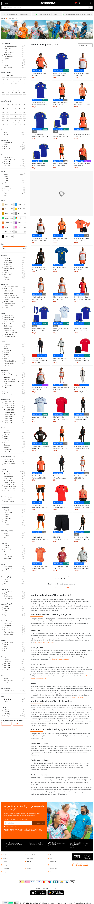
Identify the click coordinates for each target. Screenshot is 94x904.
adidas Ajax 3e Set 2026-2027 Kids (61, 330)
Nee (67, 587)
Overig (6, 392)
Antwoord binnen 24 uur (36, 844)
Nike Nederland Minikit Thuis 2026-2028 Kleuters (61, 165)
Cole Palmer (7, 328)
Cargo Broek (8, 592)
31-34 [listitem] (24, 109)
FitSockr (6, 186)
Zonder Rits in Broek (10, 486)
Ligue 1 (6, 387)
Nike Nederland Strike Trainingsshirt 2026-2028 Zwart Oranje (40, 269)
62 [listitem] (3, 84)
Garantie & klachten (32, 854)
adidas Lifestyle (8, 291)
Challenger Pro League (11, 375)
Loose (6, 533)
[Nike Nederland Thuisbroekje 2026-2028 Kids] (40, 523)
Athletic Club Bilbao (10, 361)
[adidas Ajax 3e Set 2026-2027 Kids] (61, 316)
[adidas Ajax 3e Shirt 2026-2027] (40, 406)
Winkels (29, 868)
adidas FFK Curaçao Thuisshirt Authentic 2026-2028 (40, 104)
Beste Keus (7, 699)
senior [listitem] (7, 75)
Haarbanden (8, 54)
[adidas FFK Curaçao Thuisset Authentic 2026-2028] (82, 315)
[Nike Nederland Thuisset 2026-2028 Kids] (61, 91)
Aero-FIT (6, 510)
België (6, 436)
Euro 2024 (7, 299)
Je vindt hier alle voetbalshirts (44, 642)
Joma (5, 195)
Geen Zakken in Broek (11, 491)
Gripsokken (7, 625)
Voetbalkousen (8, 634)
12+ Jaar (7, 165)
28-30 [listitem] (3, 109)
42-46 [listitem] (3, 125)
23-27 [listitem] (8, 105)
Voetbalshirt (7, 558)
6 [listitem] (3, 80)
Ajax (5, 346)
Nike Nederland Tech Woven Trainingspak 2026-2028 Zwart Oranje (61, 477)
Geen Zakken (8, 478)
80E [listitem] (8, 96)
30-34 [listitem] (8, 109)
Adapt (6, 270)
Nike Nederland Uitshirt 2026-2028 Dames (39, 389)
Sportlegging (8, 596)
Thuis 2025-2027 (9, 406)
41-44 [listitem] (16, 121)
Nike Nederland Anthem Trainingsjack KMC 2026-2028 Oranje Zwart (82, 506)
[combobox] (47, 7)
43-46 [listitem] (12, 125)
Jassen (6, 65)
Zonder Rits (7, 474)
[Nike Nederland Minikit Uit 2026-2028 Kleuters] (61, 376)
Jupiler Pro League (10, 379)
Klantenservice (6, 854)
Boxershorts (7, 48)
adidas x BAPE (8, 293)
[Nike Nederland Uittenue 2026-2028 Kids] (82, 464)
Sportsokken (7, 630)
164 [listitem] (24, 92)
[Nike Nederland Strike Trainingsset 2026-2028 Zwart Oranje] (82, 435)
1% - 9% (6, 659)
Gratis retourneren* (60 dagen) (48, 14)
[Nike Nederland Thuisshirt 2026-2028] (40, 62)
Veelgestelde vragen (8, 872)
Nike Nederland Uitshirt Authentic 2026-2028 (39, 239)
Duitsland (7, 451)
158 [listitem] (20, 92)
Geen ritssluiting (9, 461)
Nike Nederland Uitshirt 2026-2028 (81, 74)
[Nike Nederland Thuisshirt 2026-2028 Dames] (82, 152)
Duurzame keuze (9, 690)
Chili (5, 443)
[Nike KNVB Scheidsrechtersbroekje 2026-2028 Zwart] (61, 523)
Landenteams (8, 385)
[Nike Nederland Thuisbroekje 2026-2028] (40, 494)
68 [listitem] (7, 84)
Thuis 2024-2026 (9, 410)
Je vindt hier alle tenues (77, 697)
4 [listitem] (20, 75)
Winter (6, 649)
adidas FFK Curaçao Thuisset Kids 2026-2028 (61, 135)
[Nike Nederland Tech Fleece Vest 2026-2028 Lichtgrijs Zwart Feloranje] (82, 555)
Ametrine (7, 277)
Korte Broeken (8, 67)
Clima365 (7, 514)
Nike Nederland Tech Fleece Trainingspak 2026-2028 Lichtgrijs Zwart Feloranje (61, 359)
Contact (29, 865)
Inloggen (75, 3)
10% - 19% (7, 661)
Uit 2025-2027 (8, 420)
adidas (6, 174)
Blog (51, 858)
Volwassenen (8, 142)
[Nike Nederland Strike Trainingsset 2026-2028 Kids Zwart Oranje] (82, 525)
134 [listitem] (3, 92)
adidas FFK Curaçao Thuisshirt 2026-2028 (59, 74)
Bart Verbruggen (9, 319)
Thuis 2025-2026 (9, 408)
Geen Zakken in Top (10, 488)
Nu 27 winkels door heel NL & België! (79, 846)
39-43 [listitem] (8, 121)
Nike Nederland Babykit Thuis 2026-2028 (81, 239)
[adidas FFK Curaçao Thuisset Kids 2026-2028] (61, 122)
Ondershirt (7, 548)
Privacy (53, 903)
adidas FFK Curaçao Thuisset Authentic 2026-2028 (82, 330)
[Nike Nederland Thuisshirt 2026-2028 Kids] (82, 120)
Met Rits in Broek (9, 484)
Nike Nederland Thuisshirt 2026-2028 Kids (82, 135)
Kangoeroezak (8, 476)
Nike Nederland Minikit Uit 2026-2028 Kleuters (61, 389)
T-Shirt (6, 554)
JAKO (5, 193)
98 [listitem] (3, 88)
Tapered (6, 615)
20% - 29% (7, 663)
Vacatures (29, 872)
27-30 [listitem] (20, 105)
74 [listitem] (11, 84)
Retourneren (6, 868)
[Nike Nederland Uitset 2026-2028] (82, 256)
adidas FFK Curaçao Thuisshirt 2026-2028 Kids (40, 135)
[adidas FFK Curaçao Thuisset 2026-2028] (40, 152)
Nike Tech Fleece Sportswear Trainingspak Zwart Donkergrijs (39, 359)
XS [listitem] (20, 96)
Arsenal (6, 357)
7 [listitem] (7, 80)
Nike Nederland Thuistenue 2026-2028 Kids (60, 448)
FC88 (5, 184)
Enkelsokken (7, 623)
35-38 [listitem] (20, 113)
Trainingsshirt (8, 556)
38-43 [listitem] (24, 117)
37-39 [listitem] (12, 117)
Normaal (6, 535)
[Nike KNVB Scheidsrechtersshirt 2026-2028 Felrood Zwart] (61, 494)
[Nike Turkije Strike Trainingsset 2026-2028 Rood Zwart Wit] (82, 347)
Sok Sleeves (7, 628)
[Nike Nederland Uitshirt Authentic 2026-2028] (40, 227)
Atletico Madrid (8, 363)
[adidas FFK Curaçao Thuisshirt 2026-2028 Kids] (40, 122)
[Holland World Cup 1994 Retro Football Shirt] (40, 555)
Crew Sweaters (8, 52)
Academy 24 (8, 262)
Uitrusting (7, 713)
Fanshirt (6, 545)
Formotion (7, 525)
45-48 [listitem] (24, 125)
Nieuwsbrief (53, 861)
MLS (5, 389)
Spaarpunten (30, 858)
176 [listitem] (3, 96)
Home (3, 18)
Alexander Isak (8, 315)
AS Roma (7, 359)
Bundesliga (7, 373)
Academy (7, 258)
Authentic (7, 279)
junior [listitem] (3, 75)
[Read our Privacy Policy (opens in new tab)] (15, 826)
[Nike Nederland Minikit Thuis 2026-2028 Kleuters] (61, 152)
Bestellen (5, 858)
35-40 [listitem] (24, 113)
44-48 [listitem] (20, 125)
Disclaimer (45, 903)
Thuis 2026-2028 (9, 401)
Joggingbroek (8, 594)
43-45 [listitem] (8, 125)
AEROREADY (8, 512)
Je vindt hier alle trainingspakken (60, 659)
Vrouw (6, 134)
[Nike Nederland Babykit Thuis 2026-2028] (82, 227)
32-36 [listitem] (8, 113)
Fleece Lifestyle (8, 301)
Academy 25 (8, 264)
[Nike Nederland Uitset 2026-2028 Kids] (40, 286)
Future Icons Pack (9, 303)
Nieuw (6, 701)
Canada (6, 441)
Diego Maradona (9, 336)
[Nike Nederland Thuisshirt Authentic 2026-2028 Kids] (82, 286)
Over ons (29, 861)
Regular (6, 608)
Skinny (6, 610)
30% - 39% (7, 665)
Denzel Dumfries (9, 334)
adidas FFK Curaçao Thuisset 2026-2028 (38, 165)
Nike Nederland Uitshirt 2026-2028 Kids (60, 298)
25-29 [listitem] (16, 105)
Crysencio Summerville (11, 332)
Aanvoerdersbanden (10, 46)
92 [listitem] (24, 84)
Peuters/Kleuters (9, 149)
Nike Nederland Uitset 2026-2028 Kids (39, 298)
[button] (91, 3)
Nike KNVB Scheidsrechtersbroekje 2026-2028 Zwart (60, 538)
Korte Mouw (8, 566)
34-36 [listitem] (12, 113)
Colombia (7, 445)
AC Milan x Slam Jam (10, 289)
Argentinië (7, 354)
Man (5, 132)
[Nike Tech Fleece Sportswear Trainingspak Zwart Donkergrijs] (40, 347)
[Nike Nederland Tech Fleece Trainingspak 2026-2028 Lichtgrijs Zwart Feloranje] (61, 347)
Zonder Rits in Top (9, 482)
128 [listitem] (24, 88)
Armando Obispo (9, 317)
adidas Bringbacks (9, 273)
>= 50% (6, 670)
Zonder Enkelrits (9, 501)
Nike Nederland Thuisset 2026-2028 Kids (60, 104)
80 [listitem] (16, 84)
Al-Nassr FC (7, 350)
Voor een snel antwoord (55, 846)
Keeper (6, 678)
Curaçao (6, 447)
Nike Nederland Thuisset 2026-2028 (60, 239)
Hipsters (6, 59)
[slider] (2, 246)
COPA (6, 180)
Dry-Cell (6, 522)
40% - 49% (7, 667)
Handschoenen (8, 56)
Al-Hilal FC (7, 348)
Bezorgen (5, 865)
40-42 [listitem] (12, 121)
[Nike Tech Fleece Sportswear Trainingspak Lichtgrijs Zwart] (82, 376)
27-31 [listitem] (24, 105)
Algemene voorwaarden (64, 903)
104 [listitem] (8, 88)
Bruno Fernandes (9, 322)
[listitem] (14, 46)
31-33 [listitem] (20, 109)
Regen (6, 644)
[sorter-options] (85, 45)
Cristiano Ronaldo (9, 330)
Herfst (6, 308)
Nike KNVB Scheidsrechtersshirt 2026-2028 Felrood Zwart (61, 506)
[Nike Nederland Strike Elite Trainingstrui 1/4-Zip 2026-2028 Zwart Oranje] (40, 435)
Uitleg (14, 457)
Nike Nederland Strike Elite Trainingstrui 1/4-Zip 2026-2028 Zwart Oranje (40, 448)
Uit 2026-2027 (8, 418)
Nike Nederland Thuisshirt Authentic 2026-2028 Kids (82, 298)
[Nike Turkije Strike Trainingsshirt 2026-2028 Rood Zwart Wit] (61, 406)
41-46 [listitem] (24, 121)
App (51, 854)
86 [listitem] (20, 84)
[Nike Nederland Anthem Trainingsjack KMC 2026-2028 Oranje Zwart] (82, 494)
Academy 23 (8, 260)
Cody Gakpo (8, 326)
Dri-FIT (6, 520)
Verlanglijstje (80, 3)
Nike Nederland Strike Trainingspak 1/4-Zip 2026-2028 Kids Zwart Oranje (81, 418)
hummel (6, 191)
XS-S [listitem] (24, 96)
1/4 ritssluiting (8, 459)
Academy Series (9, 268)
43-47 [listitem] (16, 125)
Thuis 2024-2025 (9, 412)
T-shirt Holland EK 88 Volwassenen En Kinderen (82, 104)
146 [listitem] (12, 92)
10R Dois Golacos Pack (11, 287)
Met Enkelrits (8, 499)
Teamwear (52, 872)
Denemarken (8, 449)
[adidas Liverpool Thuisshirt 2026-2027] (61, 555)
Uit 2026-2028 (8, 416)
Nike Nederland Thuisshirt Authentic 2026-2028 (40, 477)
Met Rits (6, 472)
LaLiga (6, 383)
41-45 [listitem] (20, 121)
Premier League (9, 394)
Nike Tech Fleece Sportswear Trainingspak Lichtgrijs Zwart (81, 389)
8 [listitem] (11, 80)
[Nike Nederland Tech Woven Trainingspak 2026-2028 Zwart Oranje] (61, 464)
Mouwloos (7, 571)
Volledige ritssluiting (10, 463)
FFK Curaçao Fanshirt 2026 (59, 269)
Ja (56, 587)
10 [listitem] (20, 80)
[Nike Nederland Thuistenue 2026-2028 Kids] (61, 435)
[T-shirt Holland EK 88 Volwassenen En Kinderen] (82, 91)
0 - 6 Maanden (8, 157)
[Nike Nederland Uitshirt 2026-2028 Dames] (40, 376)
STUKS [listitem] (12, 75)
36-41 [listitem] (8, 117)
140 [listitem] (8, 92)
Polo (5, 552)
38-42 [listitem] (20, 117)
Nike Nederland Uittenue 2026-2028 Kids (82, 477)
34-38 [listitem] (16, 113)
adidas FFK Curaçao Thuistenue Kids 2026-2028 (39, 330)
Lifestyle (6, 709)
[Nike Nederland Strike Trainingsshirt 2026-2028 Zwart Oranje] (40, 256)
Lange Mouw (8, 569)
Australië (6, 365)
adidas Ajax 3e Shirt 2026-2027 (40, 418)
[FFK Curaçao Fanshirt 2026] (61, 256)
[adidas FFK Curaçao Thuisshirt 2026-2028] (61, 62)
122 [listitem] (20, 88)
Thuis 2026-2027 (9, 403)
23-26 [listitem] (3, 105)
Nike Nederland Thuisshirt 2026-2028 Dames (82, 165)
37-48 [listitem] (16, 117)
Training (6, 711)
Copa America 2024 (10, 295)
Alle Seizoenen (8, 642)
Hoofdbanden (8, 63)
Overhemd (7, 550)
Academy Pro (8, 266)
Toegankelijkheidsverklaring (82, 903)
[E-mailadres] (18, 823)
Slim (5, 537)
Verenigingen (53, 868)
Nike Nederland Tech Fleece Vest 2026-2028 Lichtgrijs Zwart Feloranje (82, 568)
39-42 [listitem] (3, 121)
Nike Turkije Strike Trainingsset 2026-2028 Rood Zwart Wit (81, 359)
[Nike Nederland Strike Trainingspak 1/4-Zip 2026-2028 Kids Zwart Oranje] (82, 406)
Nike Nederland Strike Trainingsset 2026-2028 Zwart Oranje (81, 448)
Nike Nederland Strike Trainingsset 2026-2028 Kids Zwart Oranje (81, 538)
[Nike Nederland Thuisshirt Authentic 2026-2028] (40, 464)
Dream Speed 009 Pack (11, 297)
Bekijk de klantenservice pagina (13, 845)
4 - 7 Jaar (7, 161)
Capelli (6, 176)
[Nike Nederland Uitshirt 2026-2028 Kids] (61, 286)
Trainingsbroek (8, 598)
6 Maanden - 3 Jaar (10, 159)
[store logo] (47, 3)
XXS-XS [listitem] (16, 97)
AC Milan (7, 344)
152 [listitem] (16, 92)
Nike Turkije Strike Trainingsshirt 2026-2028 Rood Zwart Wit (61, 418)
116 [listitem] (16, 88)
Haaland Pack (8, 305)
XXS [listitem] (12, 96)
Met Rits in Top (8, 480)
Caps (5, 50)
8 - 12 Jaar (7, 163)
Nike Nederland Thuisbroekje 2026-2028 (39, 506)
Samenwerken (53, 865)
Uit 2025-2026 (8, 422)
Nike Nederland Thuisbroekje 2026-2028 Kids (39, 538)
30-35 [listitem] (12, 109)
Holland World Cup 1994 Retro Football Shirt (40, 567)
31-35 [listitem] (3, 113)
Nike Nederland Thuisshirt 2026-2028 (40, 74)
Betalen (5, 861)
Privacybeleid (10, 826)
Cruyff (6, 182)
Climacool (7, 516)
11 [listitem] (24, 80)
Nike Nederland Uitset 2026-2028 (81, 269)
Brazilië (6, 438)
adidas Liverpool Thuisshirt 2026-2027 (61, 567)
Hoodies (6, 61)
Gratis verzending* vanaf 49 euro (17, 14)
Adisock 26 (7, 275)
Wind (5, 646)
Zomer (6, 651)
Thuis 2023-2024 (9, 414)
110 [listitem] (12, 88)
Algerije (6, 352)
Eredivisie (7, 377)
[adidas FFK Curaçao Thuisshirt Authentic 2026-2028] (40, 91)
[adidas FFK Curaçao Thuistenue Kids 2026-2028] (40, 316)
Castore (6, 178)
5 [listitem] (24, 75)
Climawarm (7, 518)
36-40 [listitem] (3, 117)
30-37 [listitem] (16, 109)
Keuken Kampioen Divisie (11, 381)
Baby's (6, 145)
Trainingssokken (8, 632)
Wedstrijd (7, 716)
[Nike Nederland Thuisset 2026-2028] (61, 227)
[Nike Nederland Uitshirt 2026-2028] (82, 62)
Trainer (6, 682)
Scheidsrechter (8, 680)
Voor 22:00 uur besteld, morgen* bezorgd (79, 14)
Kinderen (6, 147)
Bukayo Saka (8, 324)
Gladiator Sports (9, 189)
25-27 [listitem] (12, 105)
